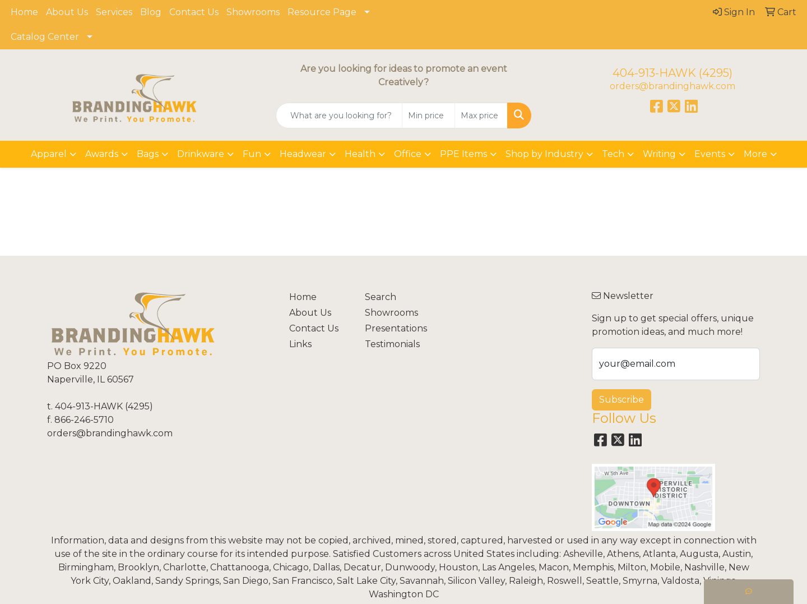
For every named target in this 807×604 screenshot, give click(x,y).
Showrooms (253, 12)
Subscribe (621, 399)
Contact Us (194, 12)
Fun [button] (252, 154)
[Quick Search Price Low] (428, 115)
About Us (67, 12)
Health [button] (360, 154)
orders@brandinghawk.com (672, 86)
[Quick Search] (339, 115)
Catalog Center (45, 36)
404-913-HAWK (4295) (672, 73)
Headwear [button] (303, 154)
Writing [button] (659, 154)
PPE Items (463, 154)
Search (380, 297)
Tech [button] (613, 154)
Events (709, 154)
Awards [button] (101, 154)
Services (114, 12)
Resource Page (321, 12)
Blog (150, 12)
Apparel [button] (49, 154)
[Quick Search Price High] (481, 115)
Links (300, 344)
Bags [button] (148, 154)
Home (24, 12)
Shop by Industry (544, 154)
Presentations (396, 328)
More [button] (755, 154)
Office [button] (407, 154)
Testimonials (392, 344)
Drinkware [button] (200, 154)
